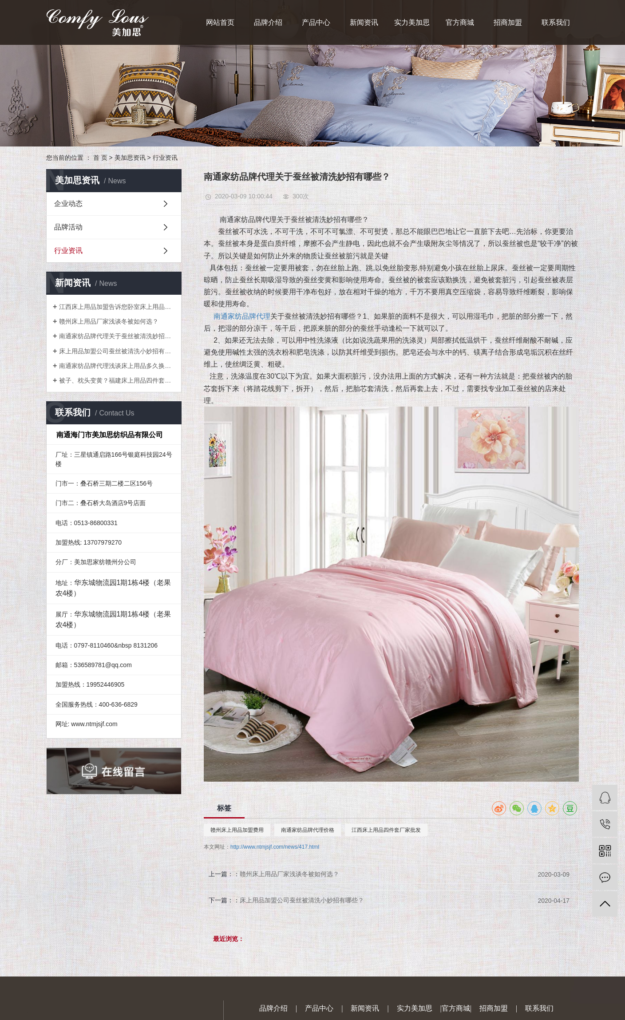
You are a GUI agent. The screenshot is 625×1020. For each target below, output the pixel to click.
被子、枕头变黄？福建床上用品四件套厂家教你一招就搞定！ (117, 380)
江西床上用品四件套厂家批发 (386, 830)
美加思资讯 (130, 157)
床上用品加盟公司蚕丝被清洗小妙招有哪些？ (117, 351)
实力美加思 (412, 22)
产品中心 (316, 22)
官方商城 (460, 22)
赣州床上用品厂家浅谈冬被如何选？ (108, 321)
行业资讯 (165, 157)
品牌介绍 (268, 22)
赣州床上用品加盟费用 (237, 830)
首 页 (100, 157)
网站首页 (220, 22)
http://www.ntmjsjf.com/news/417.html (274, 847)
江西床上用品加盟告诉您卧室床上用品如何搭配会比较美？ (117, 306)
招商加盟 (508, 22)
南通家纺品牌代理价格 (307, 830)
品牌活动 (68, 227)
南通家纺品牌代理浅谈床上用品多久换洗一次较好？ (117, 365)
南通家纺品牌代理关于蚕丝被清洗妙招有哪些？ (117, 336)
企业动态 (68, 203)
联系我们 (556, 22)
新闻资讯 (364, 22)
